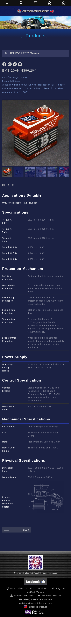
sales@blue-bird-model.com (38, 599)
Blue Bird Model (35, 11)
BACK (16, 529)
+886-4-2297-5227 (51, 595)
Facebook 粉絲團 (35, 581)
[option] (35, 133)
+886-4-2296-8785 (24, 595)
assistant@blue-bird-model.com (35, 603)
